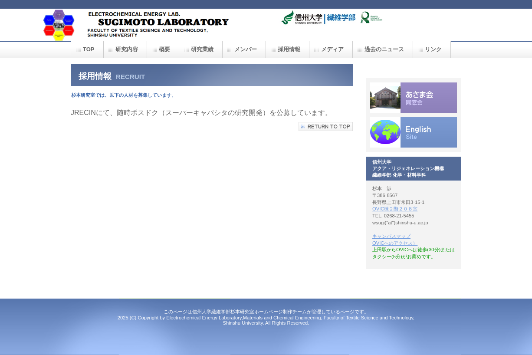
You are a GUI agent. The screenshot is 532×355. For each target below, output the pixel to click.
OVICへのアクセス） (394, 243)
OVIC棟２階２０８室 (394, 208)
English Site (413, 132)
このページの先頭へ (326, 126)
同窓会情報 (413, 97)
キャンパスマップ (391, 236)
